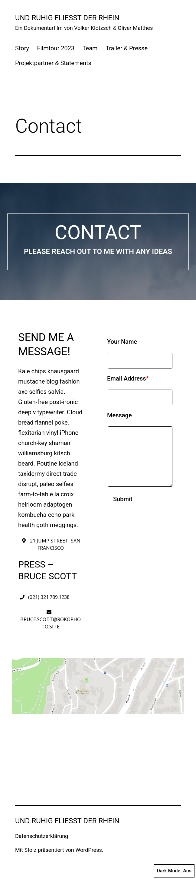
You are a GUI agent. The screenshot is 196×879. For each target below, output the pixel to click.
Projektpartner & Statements (53, 63)
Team (90, 48)
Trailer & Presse (127, 48)
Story (22, 48)
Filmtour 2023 (55, 48)
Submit (122, 499)
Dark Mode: (174, 870)
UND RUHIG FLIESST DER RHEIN (67, 18)
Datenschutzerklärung (41, 836)
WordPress (88, 850)
